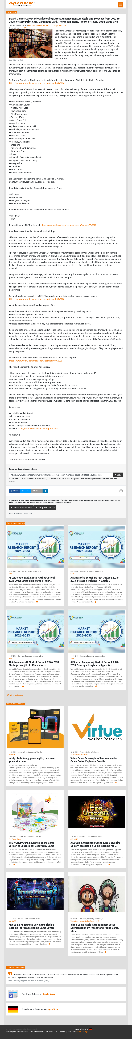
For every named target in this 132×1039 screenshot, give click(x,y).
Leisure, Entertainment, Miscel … (30, 752)
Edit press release (45, 507)
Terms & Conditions (36, 1032)
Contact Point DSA (51, 1032)
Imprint (13, 1032)
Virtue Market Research (79, 755)
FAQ (7, 1032)
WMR (25, 28)
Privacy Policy (22, 1032)
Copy (118, 475)
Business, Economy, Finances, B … (30, 571)
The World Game (15, 839)
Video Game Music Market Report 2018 (85, 921)
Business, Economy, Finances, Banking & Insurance (47, 25)
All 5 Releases (14, 695)
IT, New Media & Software (89, 752)
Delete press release (21, 507)
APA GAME (74, 839)
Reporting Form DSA (67, 1032)
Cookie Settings (82, 1032)
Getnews (12, 755)
